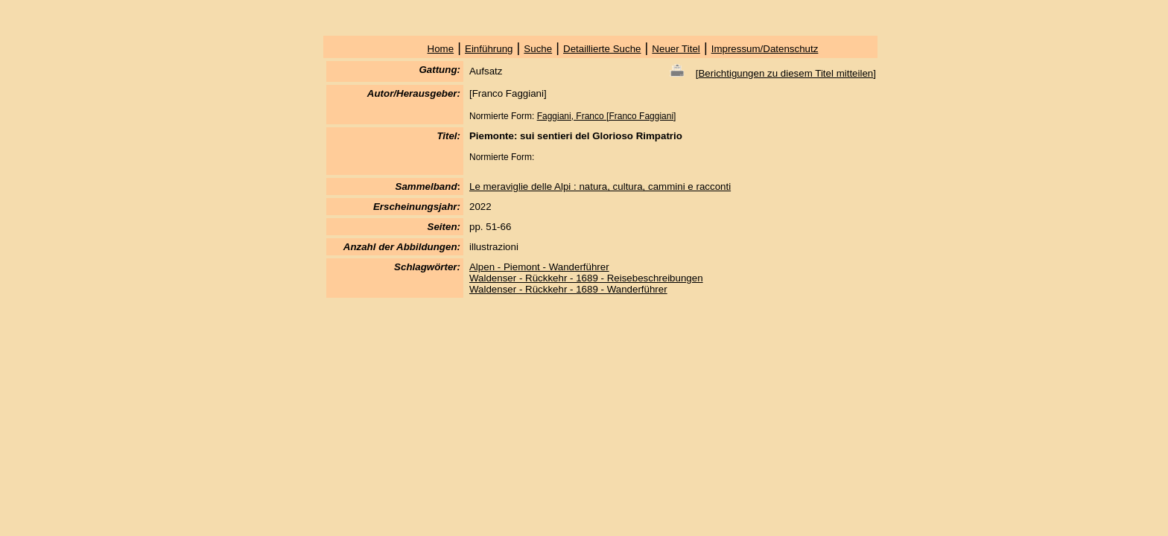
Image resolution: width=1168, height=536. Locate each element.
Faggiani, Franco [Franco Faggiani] (606, 116)
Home (441, 48)
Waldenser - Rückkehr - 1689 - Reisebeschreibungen (586, 278)
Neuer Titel (675, 48)
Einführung (488, 48)
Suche (538, 48)
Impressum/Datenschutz (765, 48)
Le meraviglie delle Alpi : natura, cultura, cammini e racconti (600, 186)
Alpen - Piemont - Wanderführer (539, 266)
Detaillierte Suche (602, 48)
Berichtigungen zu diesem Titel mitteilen (785, 73)
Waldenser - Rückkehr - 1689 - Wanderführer (568, 289)
